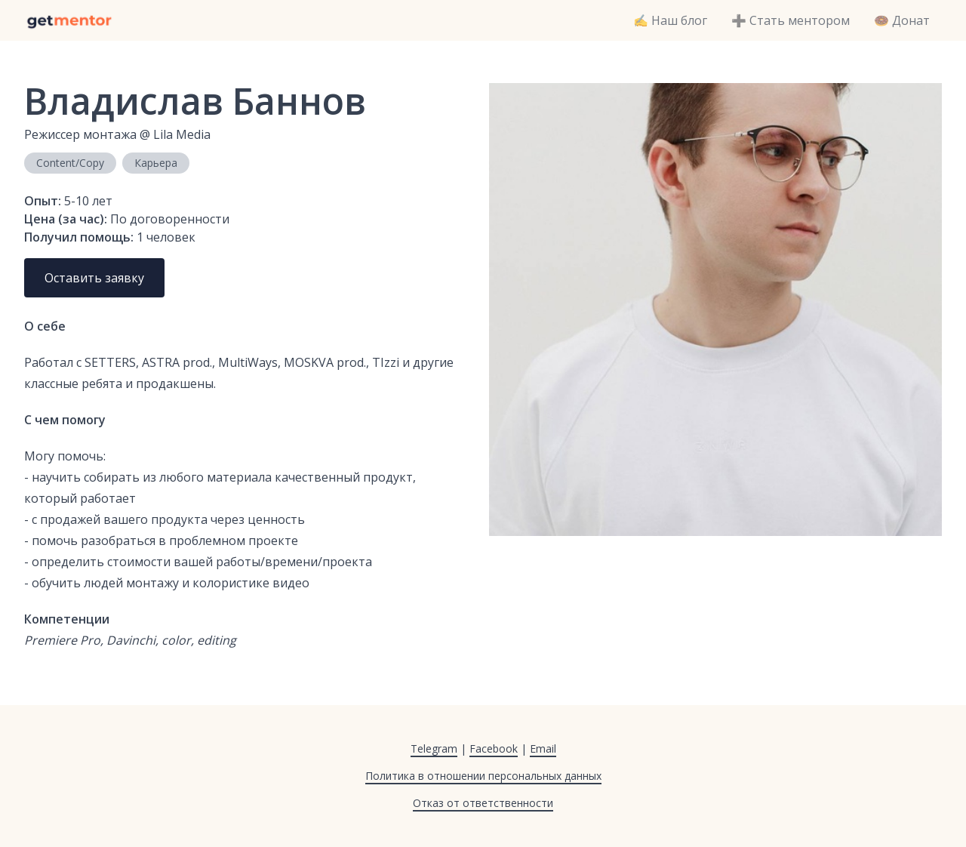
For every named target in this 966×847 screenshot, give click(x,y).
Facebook (493, 748)
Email (543, 748)
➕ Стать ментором (790, 20)
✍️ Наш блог (670, 20)
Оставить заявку (94, 278)
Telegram (434, 748)
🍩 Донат (902, 20)
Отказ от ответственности (483, 803)
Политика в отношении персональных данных (483, 775)
